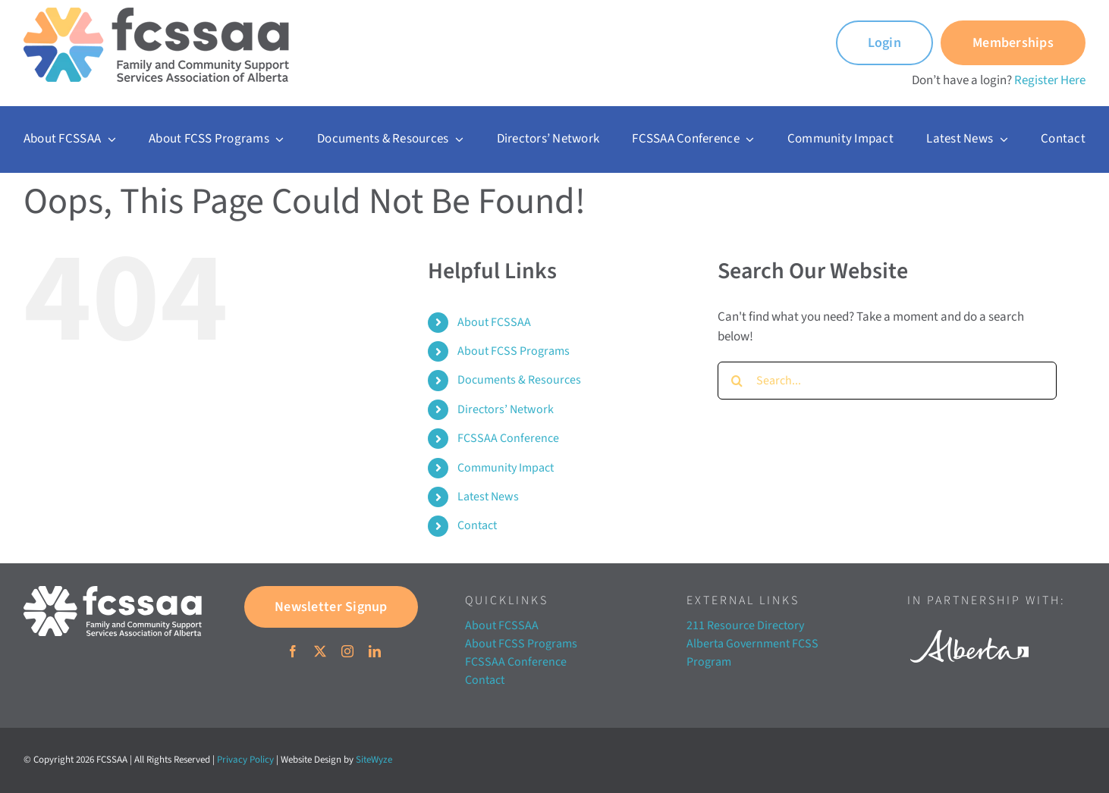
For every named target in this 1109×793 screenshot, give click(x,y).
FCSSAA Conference (508, 438)
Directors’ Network (505, 409)
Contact (477, 525)
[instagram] (347, 651)
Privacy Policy (245, 759)
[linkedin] (375, 651)
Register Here (1049, 80)
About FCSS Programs (513, 351)
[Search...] (887, 381)
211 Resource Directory (745, 625)
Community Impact (505, 467)
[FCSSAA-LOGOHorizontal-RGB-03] (113, 592)
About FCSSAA (494, 322)
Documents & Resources (519, 379)
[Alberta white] (969, 625)
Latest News (488, 496)
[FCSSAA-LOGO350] (156, 14)
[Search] (737, 381)
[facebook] (293, 651)
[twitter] (320, 651)
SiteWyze (374, 759)
